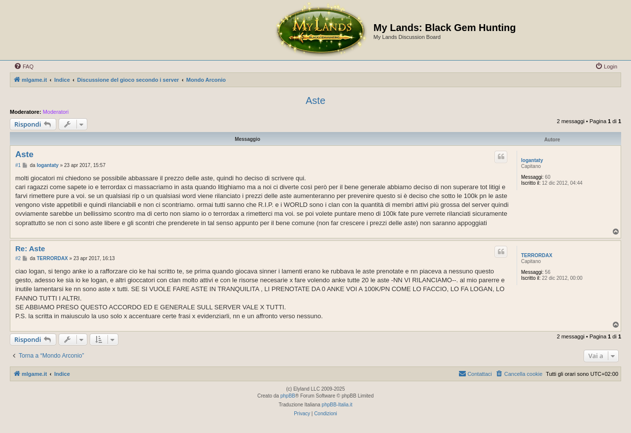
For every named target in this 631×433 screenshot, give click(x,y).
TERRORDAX (536, 255)
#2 (18, 258)
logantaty (532, 160)
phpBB (287, 396)
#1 (18, 165)
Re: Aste (30, 248)
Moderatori (56, 112)
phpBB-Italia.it (337, 404)
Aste (315, 100)
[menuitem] (23, 66)
